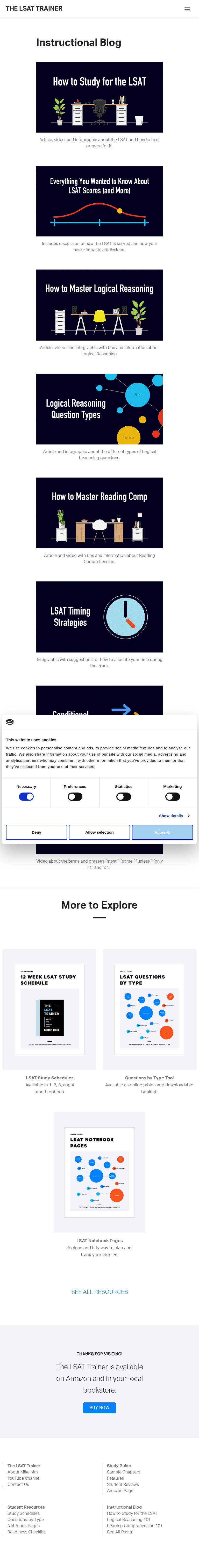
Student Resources (26, 1507)
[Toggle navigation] (187, 8)
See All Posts (119, 1532)
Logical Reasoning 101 (129, 1520)
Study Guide (119, 1466)
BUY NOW (99, 1408)
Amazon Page (120, 1491)
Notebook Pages (24, 1526)
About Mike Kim (23, 1472)
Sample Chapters (123, 1472)
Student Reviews (123, 1485)
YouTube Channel (24, 1478)
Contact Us (18, 1485)
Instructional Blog (124, 1507)
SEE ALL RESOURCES (99, 1292)
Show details (171, 815)
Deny (36, 832)
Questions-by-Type (26, 1520)
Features (115, 1478)
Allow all (162, 832)
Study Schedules (24, 1513)
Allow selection (99, 832)
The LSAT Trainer (34, 9)
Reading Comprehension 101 (134, 1526)
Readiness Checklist (27, 1532)
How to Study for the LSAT (132, 1513)
